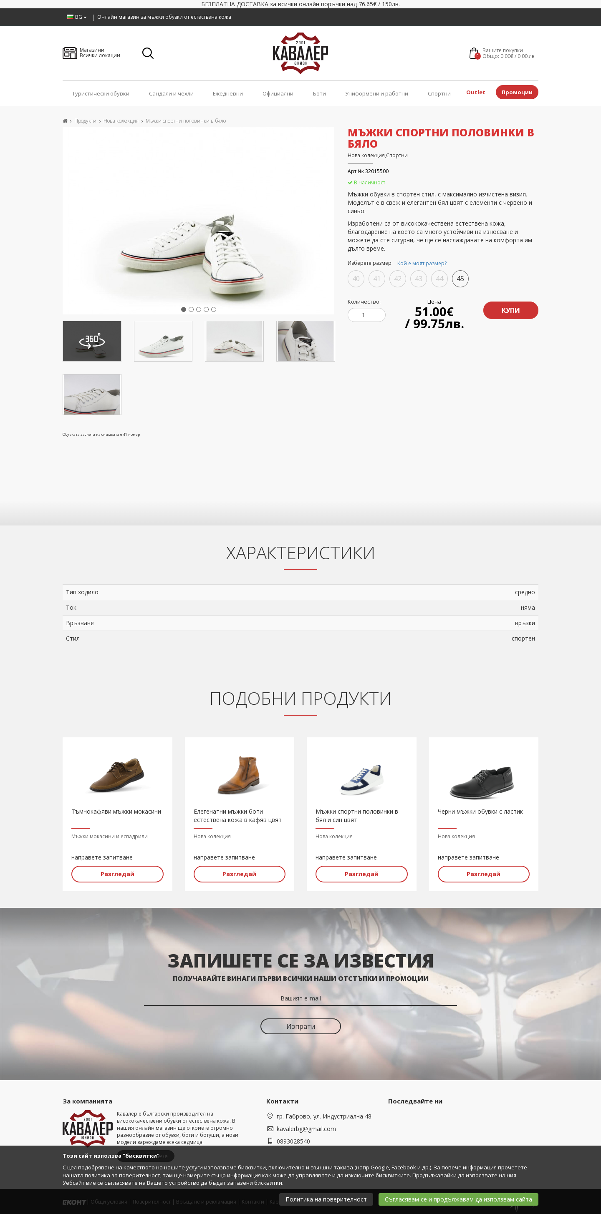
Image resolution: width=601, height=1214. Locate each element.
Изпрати (300, 1025)
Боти (319, 93)
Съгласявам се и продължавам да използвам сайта (458, 1199)
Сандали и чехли (171, 93)
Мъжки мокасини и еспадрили (109, 835)
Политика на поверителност (326, 1199)
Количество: (364, 301)
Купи (511, 309)
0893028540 (293, 1140)
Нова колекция (121, 120)
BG (77, 16)
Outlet (475, 92)
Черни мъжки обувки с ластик (480, 810)
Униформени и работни (376, 93)
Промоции (517, 92)
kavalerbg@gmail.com (306, 1128)
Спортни (439, 93)
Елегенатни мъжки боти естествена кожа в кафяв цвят (238, 815)
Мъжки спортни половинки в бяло (186, 120)
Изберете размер (398, 263)
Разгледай (117, 873)
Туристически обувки (100, 93)
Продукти (85, 120)
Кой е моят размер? (422, 263)
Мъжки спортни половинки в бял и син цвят (357, 815)
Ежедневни (228, 93)
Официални (278, 93)
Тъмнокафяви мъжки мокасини (116, 810)
